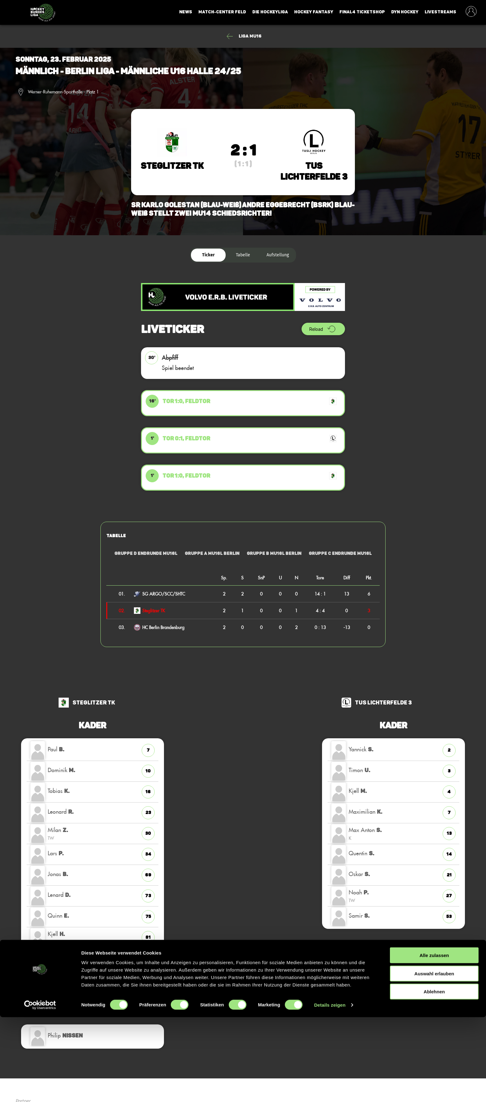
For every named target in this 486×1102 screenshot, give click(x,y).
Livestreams (440, 12)
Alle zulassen (434, 1040)
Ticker (208, 255)
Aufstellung (278, 255)
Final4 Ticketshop (362, 12)
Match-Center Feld (222, 12)
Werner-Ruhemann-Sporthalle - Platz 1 (63, 92)
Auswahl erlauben (434, 1058)
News (185, 12)
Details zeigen (329, 1089)
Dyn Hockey (404, 12)
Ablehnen (434, 1076)
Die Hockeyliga (270, 12)
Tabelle (243, 255)
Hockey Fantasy (313, 12)
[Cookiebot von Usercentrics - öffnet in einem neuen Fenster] (40, 1090)
